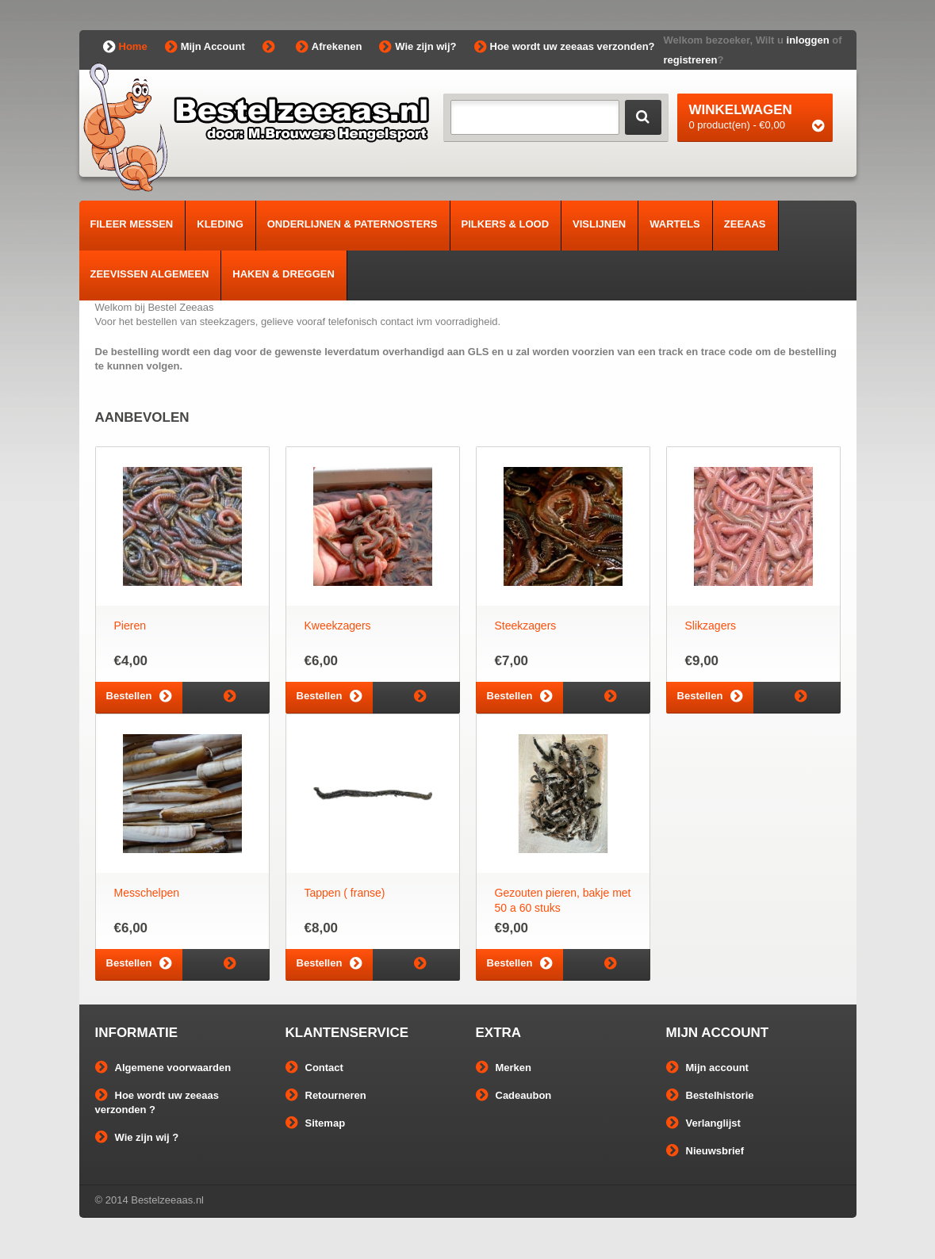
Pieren (130, 625)
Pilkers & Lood (506, 224)
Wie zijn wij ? (137, 1137)
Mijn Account (205, 47)
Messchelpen (147, 892)
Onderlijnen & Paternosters (352, 224)
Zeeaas (745, 224)
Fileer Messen (132, 224)
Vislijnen (599, 224)
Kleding (220, 224)
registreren (691, 60)
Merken (504, 1067)
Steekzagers (526, 625)
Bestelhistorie (710, 1095)
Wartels (675, 224)
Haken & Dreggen (283, 274)
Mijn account (707, 1067)
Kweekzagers (338, 625)
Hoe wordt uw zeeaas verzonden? (564, 47)
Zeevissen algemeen (149, 274)
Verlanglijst (703, 1123)
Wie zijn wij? (417, 47)
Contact (314, 1067)
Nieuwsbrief (705, 1151)
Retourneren (325, 1095)
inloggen (808, 40)
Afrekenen (329, 47)
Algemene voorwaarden (163, 1067)
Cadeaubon (514, 1095)
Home (125, 47)
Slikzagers (711, 625)
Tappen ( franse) (345, 892)
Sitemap (315, 1123)
